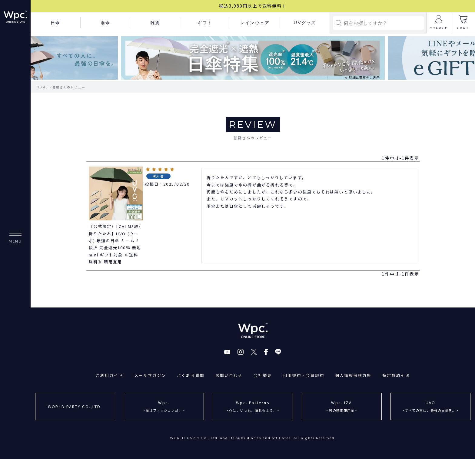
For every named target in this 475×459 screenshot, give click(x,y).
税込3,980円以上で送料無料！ (253, 6)
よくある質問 (190, 375)
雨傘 (105, 22)
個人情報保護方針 (353, 375)
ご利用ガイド (109, 375)
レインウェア (255, 22)
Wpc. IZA (341, 407)
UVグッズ (305, 22)
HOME (42, 87)
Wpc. (164, 407)
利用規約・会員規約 (303, 375)
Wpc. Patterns (253, 407)
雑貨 (155, 22)
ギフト (205, 22)
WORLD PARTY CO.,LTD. (75, 406)
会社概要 (263, 375)
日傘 (55, 22)
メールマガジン (150, 375)
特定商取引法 (396, 375)
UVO (431, 407)
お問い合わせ (229, 375)
